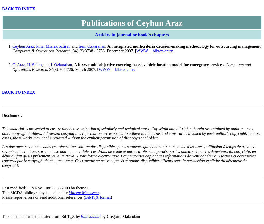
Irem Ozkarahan (92, 46)
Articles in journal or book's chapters (132, 34)
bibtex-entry (163, 51)
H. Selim (34, 65)
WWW (142, 51)
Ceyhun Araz (23, 46)
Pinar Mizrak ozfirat (53, 46)
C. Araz (18, 65)
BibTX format (98, 197)
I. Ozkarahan (61, 65)
